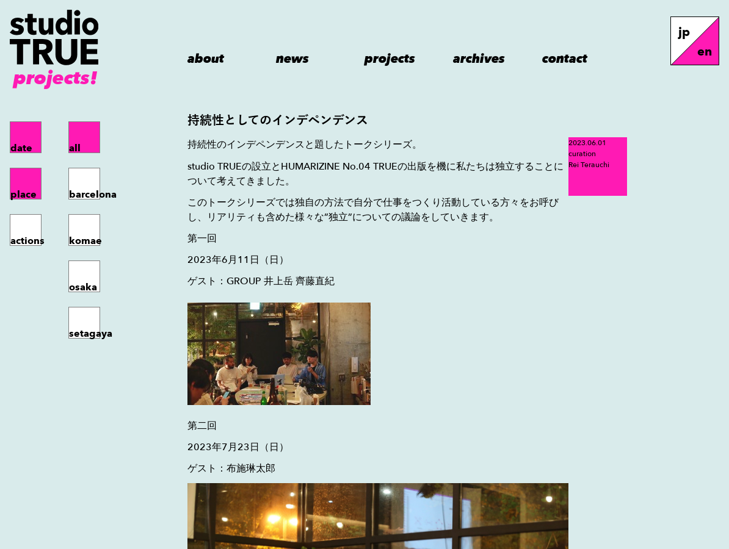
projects (389, 58)
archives (479, 58)
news (292, 58)
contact (564, 58)
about (205, 58)
